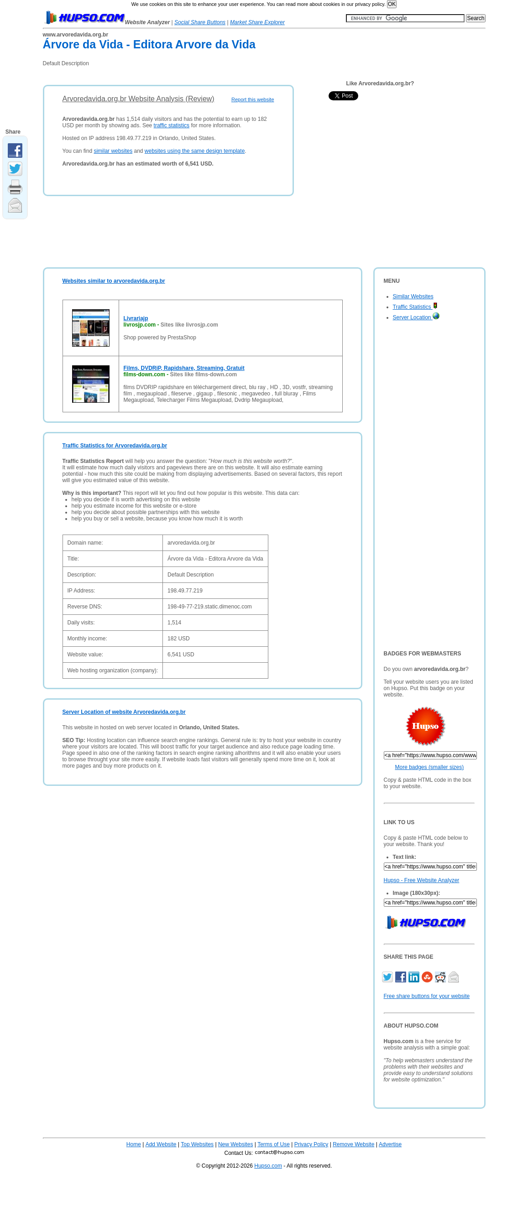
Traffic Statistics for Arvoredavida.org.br (115, 445)
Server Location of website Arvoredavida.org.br (124, 712)
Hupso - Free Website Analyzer (422, 880)
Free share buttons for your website (427, 996)
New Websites (235, 1144)
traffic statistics (171, 125)
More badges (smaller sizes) (429, 767)
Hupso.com (268, 1166)
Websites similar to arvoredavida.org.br (114, 281)
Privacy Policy (311, 1144)
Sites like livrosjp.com (189, 325)
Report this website (252, 99)
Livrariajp (136, 318)
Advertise (390, 1144)
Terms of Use (273, 1144)
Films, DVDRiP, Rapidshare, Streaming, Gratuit (184, 368)
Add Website (161, 1144)
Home (133, 1144)
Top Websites (197, 1144)
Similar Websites (413, 296)
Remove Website (353, 1144)
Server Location (416, 317)
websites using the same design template (195, 151)
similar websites (113, 151)
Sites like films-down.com (203, 374)
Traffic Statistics (415, 307)
